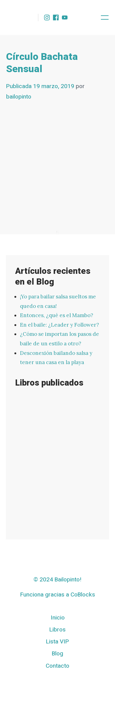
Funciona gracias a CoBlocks (57, 594)
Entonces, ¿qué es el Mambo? (56, 315)
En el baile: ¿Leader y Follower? (59, 324)
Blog (57, 653)
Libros (57, 629)
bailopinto (18, 96)
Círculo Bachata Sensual (42, 62)
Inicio (58, 617)
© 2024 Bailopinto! (57, 579)
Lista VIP (57, 641)
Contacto (57, 666)
